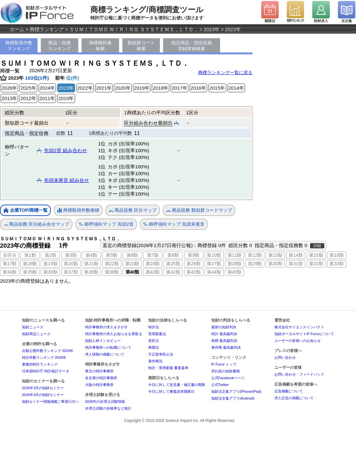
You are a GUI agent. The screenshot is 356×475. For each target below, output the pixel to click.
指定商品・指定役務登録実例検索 (191, 45)
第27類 (214, 263)
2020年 (122, 88)
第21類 (91, 263)
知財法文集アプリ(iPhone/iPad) (236, 391)
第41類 (153, 272)
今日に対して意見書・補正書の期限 (176, 385)
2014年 (236, 88)
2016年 (198, 88)
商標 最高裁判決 (224, 341)
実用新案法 (157, 334)
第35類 (30, 272)
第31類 (296, 263)
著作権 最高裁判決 (226, 347)
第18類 (30, 263)
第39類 (112, 272)
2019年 (142, 88)
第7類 (153, 255)
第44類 (214, 272)
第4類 (91, 255)
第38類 (91, 272)
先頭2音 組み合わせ (65, 150)
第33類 (336, 263)
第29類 (255, 263)
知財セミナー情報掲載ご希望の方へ (50, 401)
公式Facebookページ (228, 378)
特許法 (153, 327)
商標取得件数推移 (78, 210)
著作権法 (155, 361)
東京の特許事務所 (99, 371)
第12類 (255, 255)
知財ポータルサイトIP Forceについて (304, 334)
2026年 (9, 88)
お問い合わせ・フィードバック (299, 374)
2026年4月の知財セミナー (43, 395)
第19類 (50, 263)
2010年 (66, 98)
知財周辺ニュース (36, 334)
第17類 (10, 263)
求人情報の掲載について (104, 354)
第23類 (132, 263)
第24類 (153, 263)
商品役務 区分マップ (133, 210)
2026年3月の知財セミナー (43, 388)
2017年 (179, 88)
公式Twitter (220, 385)
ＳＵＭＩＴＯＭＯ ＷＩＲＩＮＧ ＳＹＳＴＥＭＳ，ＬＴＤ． (133, 29)
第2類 (50, 255)
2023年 (211, 29)
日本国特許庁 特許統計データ (45, 371)
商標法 (153, 347)
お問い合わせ (285, 357)
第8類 (173, 255)
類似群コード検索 (141, 45)
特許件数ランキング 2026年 (44, 357)
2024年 (47, 88)
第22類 (112, 263)
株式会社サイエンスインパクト (299, 327)
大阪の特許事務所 (99, 385)
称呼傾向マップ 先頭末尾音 (174, 224)
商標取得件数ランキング (18, 45)
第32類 (316, 263)
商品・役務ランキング (59, 45)
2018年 (160, 88)
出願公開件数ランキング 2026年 (48, 351)
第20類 (71, 263)
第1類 (30, 255)
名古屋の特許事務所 (101, 378)
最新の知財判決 (223, 327)
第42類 (173, 272)
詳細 (317, 245)
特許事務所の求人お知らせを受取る (113, 334)
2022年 (85, 88)
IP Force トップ (223, 364)
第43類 (193, 272)
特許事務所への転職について (108, 347)
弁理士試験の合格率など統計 (108, 408)
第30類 (275, 263)
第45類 (235, 272)
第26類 (193, 263)
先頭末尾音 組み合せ (66, 180)
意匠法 (153, 341)
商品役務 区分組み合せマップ (36, 224)
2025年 (28, 88)
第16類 (336, 255)
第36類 (50, 272)
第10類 (214, 255)
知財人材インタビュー (103, 341)
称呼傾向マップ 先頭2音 (106, 224)
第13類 (275, 255)
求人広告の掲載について (294, 398)
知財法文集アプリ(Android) (232, 398)
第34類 (10, 272)
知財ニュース (32, 327)
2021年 (104, 88)
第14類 (296, 255)
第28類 (235, 263)
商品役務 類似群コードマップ (199, 210)
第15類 (316, 255)
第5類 (111, 255)
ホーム (17, 29)
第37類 (71, 272)
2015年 (217, 88)
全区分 (10, 255)
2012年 (28, 98)
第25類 (173, 263)
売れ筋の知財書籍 (225, 371)
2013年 (9, 98)
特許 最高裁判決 (224, 334)
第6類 (132, 255)
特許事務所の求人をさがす (106, 327)
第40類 (132, 272)
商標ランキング (47, 29)
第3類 (71, 255)
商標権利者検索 (100, 45)
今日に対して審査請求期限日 (171, 391)
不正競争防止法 (160, 354)
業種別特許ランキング (40, 364)
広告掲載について (288, 391)
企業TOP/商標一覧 (25, 211)
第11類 (235, 255)
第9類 (193, 255)
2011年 (47, 98)
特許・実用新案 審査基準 (168, 368)
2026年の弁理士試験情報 (105, 401)
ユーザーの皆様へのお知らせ (297, 341)
